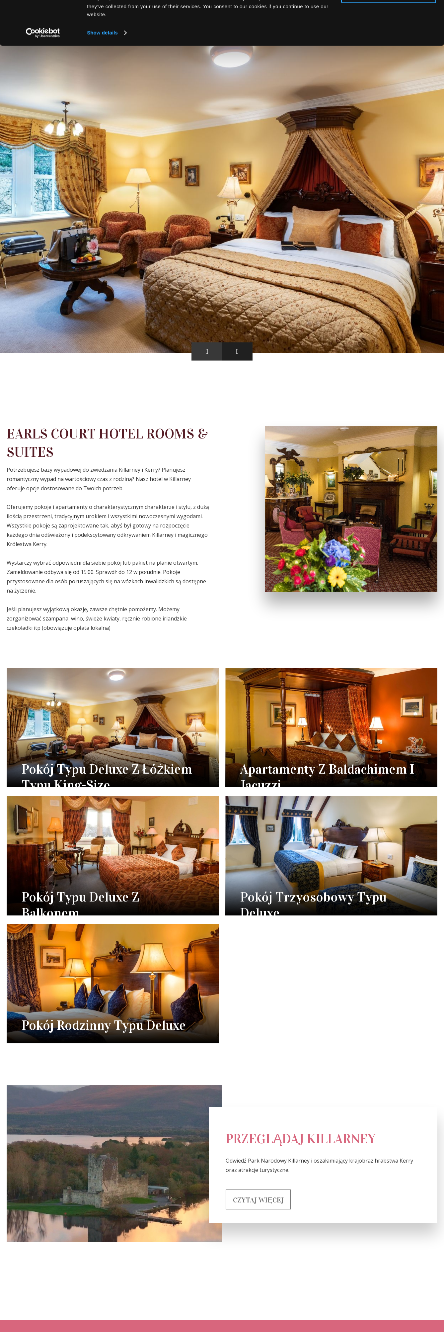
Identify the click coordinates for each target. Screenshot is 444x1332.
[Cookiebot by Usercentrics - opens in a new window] (43, 74)
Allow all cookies (389, 16)
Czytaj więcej (258, 1199)
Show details (102, 74)
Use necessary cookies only (388, 36)
